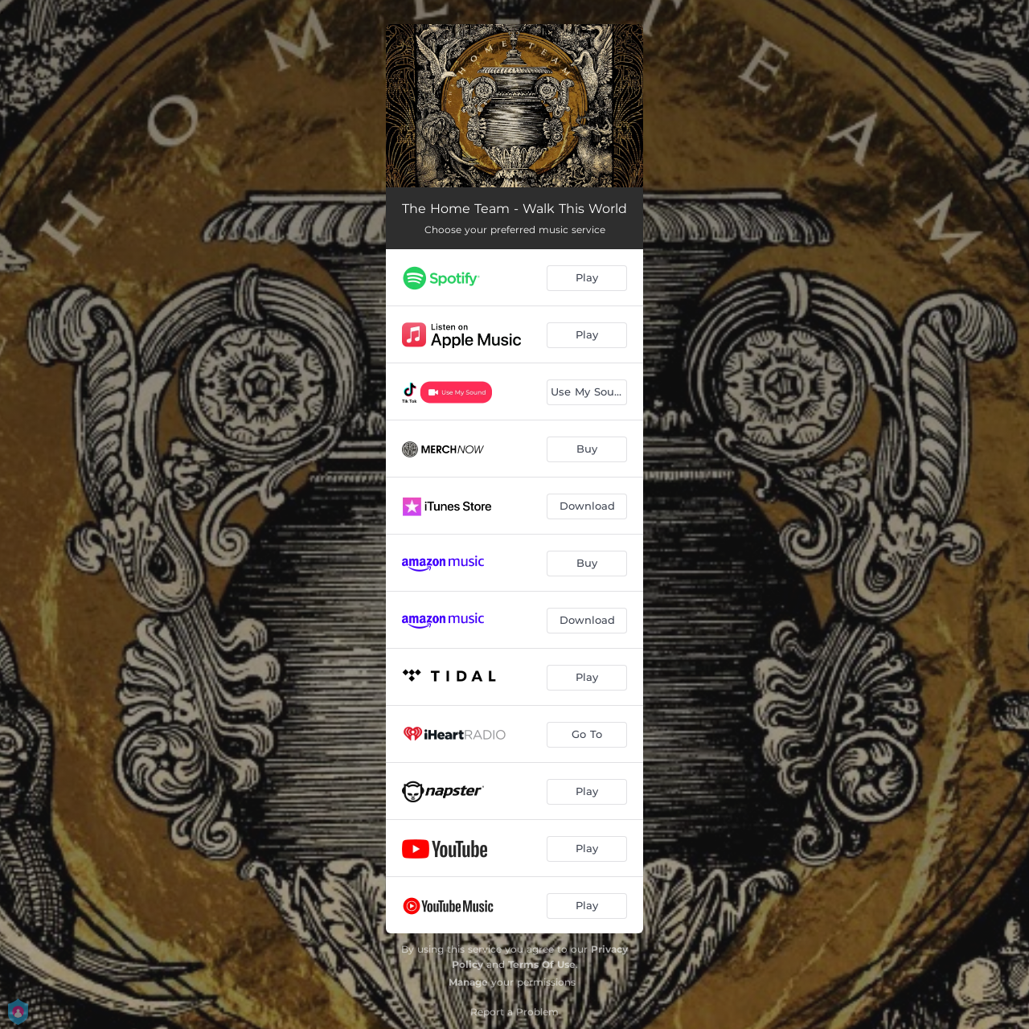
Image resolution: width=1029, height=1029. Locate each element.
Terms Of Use (542, 964)
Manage (468, 982)
